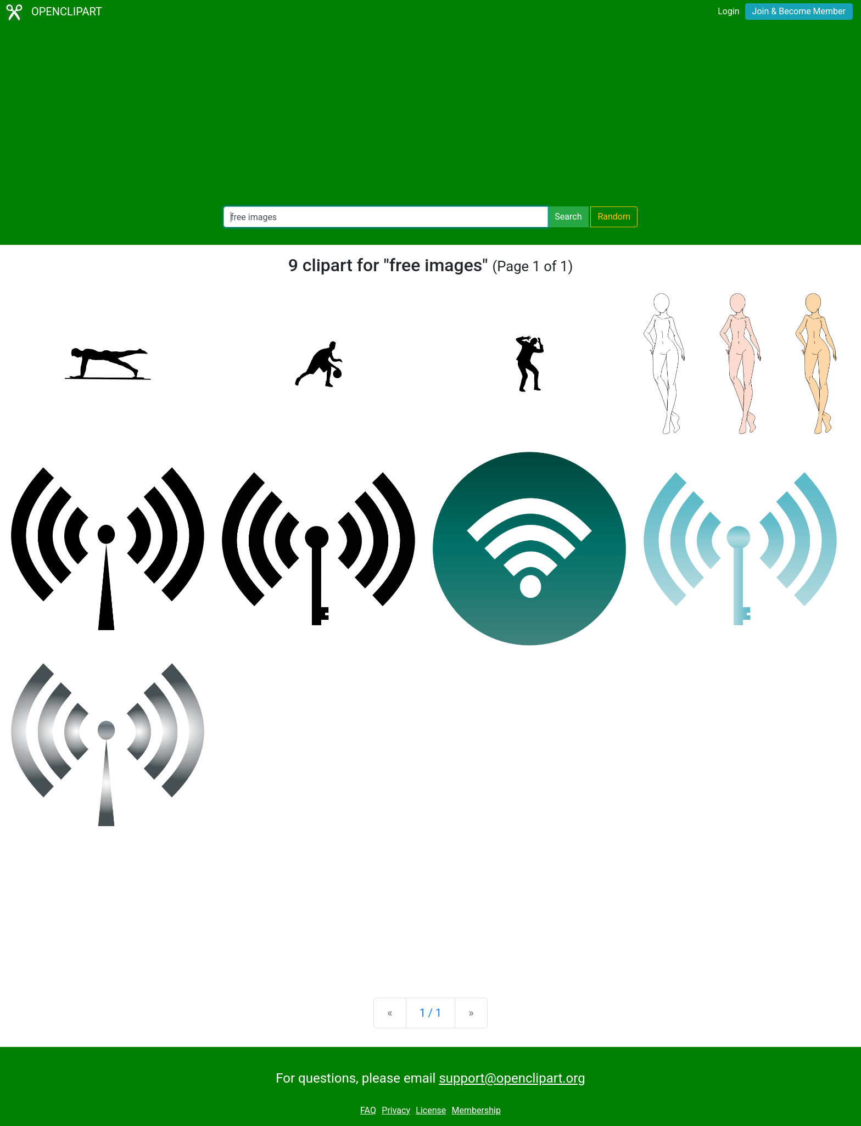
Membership (476, 1110)
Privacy (396, 1110)
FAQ (368, 1110)
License (431, 1110)
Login (728, 11)
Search (568, 216)
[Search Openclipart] (385, 216)
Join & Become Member (799, 11)
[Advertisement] (430, 115)
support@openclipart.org (512, 1078)
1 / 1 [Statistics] (431, 1012)
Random (613, 216)
